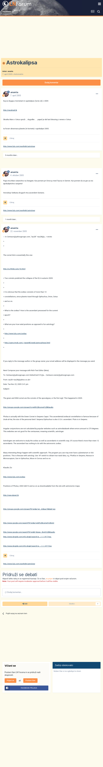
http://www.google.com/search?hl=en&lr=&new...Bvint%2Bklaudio (29, 532)
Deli (24, 604)
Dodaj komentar (51, 82)
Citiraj (12, 138)
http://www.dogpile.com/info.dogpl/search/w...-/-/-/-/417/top (27, 546)
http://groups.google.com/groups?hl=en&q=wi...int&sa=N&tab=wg (29, 509)
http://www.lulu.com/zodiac (16, 334)
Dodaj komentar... (13, 592)
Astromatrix (18, 74)
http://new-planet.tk (11, 495)
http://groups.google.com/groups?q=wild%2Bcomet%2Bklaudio (28, 407)
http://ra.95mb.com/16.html (14, 269)
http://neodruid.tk (10, 110)
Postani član (30, 680)
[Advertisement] (51, 37)
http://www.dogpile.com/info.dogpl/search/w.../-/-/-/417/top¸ (27, 537)
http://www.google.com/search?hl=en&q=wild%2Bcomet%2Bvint (28, 523)
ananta (10, 71)
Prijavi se (10, 680)
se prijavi (49, 579)
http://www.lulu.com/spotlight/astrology (19, 146)
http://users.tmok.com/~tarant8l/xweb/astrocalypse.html (27, 343)
